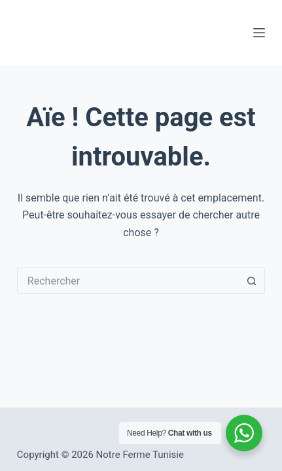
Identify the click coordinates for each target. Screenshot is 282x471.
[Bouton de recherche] (252, 281)
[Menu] (259, 33)
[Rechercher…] (128, 281)
